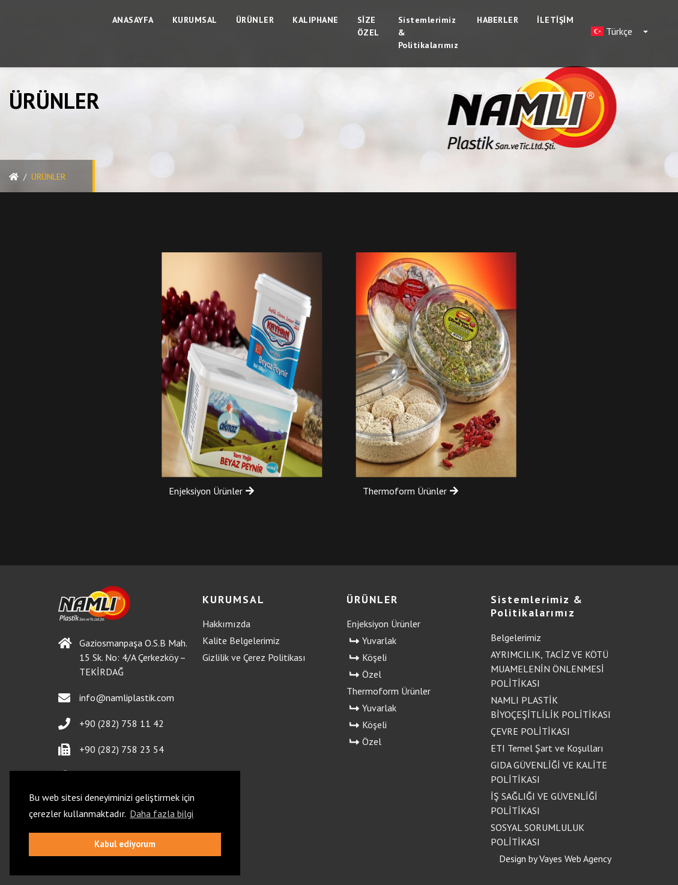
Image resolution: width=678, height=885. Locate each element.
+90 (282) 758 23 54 (111, 749)
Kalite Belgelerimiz (241, 640)
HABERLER (497, 19)
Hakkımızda (226, 624)
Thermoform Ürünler (410, 491)
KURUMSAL (194, 19)
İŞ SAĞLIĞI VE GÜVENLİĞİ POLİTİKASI (544, 803)
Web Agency (587, 859)
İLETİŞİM (555, 19)
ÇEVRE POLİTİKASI (530, 731)
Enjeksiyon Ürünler (200, 491)
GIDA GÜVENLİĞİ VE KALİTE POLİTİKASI (549, 772)
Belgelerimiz (516, 637)
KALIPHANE (315, 19)
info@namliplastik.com (116, 698)
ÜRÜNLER (255, 19)
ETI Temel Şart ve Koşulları (547, 748)
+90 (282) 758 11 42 (111, 723)
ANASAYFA (133, 19)
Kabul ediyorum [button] (125, 844)
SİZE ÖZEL (368, 26)
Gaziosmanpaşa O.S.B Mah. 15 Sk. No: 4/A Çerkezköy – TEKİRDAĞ (122, 657)
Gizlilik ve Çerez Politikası (254, 657)
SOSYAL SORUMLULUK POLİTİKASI (537, 834)
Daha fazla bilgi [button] (161, 813)
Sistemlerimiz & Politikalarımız (428, 32)
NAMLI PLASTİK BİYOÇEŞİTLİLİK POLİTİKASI (551, 707)
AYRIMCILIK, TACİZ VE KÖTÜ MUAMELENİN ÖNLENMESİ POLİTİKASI (549, 668)
